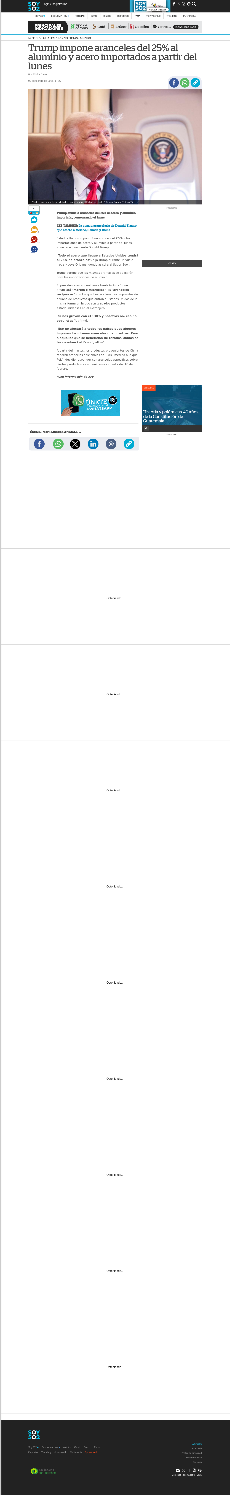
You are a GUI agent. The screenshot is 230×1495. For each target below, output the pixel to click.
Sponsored (91, 1452)
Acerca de (197, 1448)
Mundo (85, 38)
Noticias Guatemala (44, 38)
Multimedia (76, 1452)
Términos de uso (194, 1457)
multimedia (189, 16)
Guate (93, 16)
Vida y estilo (153, 16)
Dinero (107, 16)
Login (45, 4)
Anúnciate (197, 1444)
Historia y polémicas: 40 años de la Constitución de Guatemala (170, 416)
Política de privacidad (191, 1453)
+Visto (172, 263)
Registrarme (59, 4)
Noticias (80, 16)
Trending (172, 16)
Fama (137, 16)
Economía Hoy (60, 16)
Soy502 (40, 16)
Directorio (197, 1462)
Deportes (123, 16)
